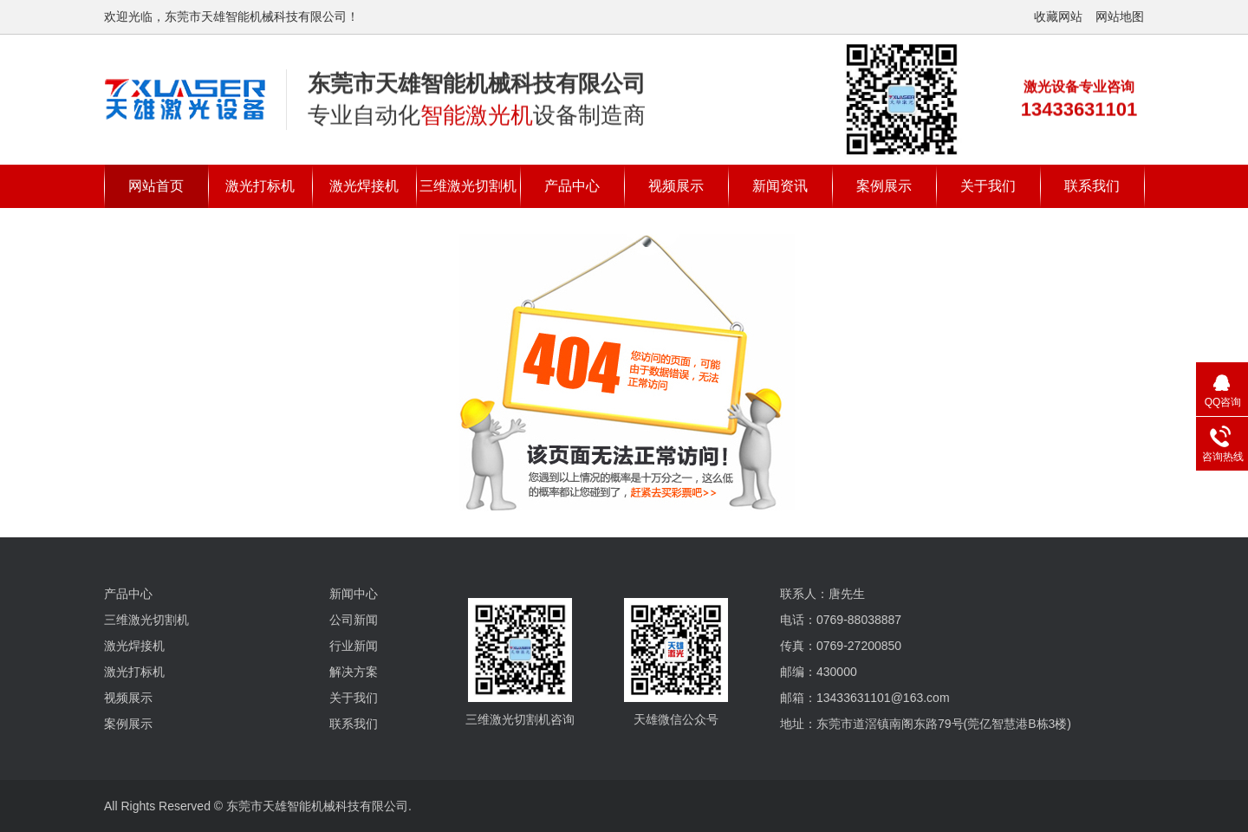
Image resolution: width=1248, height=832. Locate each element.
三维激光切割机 (468, 186)
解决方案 (353, 672)
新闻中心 (353, 594)
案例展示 (884, 186)
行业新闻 (353, 646)
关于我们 (988, 186)
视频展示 (676, 186)
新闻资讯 (780, 186)
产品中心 (572, 186)
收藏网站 (1058, 16)
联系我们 (1092, 186)
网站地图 (1119, 16)
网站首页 (156, 186)
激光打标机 (260, 186)
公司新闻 (353, 620)
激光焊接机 (364, 186)
